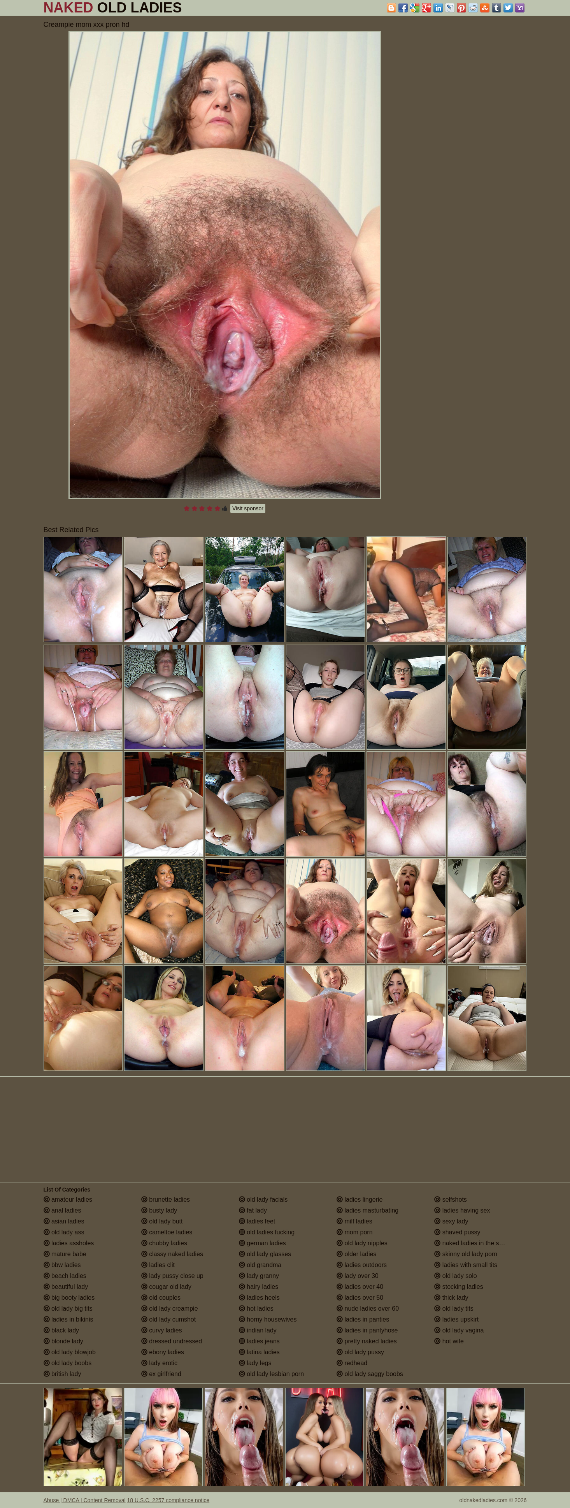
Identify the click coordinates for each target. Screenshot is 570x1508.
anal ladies (62, 1210)
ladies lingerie (359, 1199)
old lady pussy (360, 1352)
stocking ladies (458, 1286)
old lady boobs (68, 1363)
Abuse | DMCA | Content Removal (85, 1500)
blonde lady (63, 1341)
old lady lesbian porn (271, 1374)
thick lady (451, 1297)
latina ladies (259, 1352)
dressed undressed (171, 1341)
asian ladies (64, 1221)
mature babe (65, 1254)
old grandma (260, 1265)
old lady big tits (68, 1308)
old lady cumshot (168, 1319)
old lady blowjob (70, 1352)
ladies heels (259, 1297)
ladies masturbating (367, 1210)
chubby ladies (164, 1243)
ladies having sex (462, 1210)
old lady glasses (265, 1254)
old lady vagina (459, 1330)
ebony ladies (162, 1352)
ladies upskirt (456, 1319)
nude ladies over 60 (368, 1308)
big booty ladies (69, 1297)
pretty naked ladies (367, 1341)
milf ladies (354, 1221)
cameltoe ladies (167, 1232)
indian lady (258, 1330)
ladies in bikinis (68, 1319)
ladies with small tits (465, 1265)
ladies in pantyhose (367, 1330)
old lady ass (64, 1232)
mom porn (354, 1232)
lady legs (255, 1363)
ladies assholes (69, 1243)
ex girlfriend (161, 1374)
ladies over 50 (360, 1297)
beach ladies (65, 1275)
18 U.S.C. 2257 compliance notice (168, 1500)
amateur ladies (68, 1199)
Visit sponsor (247, 508)
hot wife (449, 1341)
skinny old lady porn (465, 1254)
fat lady (253, 1210)
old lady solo (455, 1275)
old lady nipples (362, 1243)
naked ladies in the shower (475, 1243)
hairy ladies (258, 1286)
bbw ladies (62, 1265)
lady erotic (159, 1363)
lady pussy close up (172, 1275)
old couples (161, 1297)
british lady (62, 1374)
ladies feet (257, 1221)
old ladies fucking (267, 1232)
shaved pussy (457, 1232)
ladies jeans (259, 1341)
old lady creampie (169, 1308)
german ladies (262, 1243)
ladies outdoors (362, 1265)
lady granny (259, 1275)
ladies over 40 (360, 1286)
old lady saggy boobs (370, 1374)
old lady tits (453, 1308)
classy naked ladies (172, 1254)
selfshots (450, 1199)
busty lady (159, 1210)
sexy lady (451, 1221)
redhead (352, 1363)
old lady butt (162, 1221)
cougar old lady (166, 1286)
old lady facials (263, 1199)
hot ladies (256, 1308)
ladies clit (158, 1265)
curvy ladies (161, 1330)
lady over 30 (358, 1275)
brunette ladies (165, 1199)
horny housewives (268, 1319)
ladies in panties (363, 1319)
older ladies (356, 1254)
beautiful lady (66, 1286)
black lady (61, 1330)
